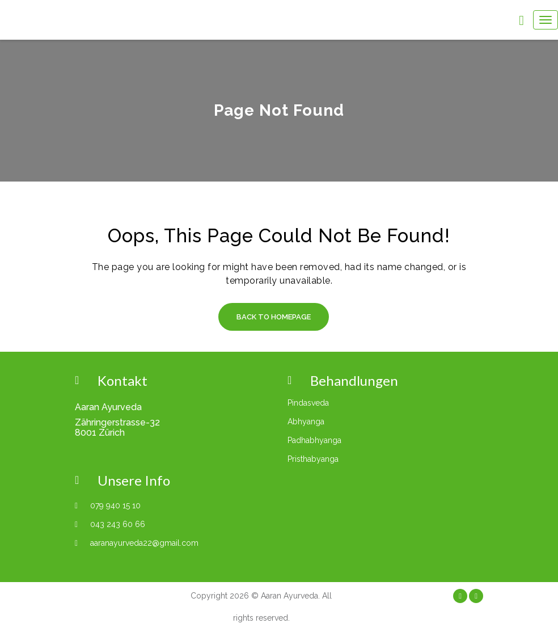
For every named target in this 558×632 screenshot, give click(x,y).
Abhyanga (306, 421)
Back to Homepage (273, 317)
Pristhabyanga (313, 459)
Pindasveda (308, 402)
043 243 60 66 (117, 524)
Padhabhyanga (314, 440)
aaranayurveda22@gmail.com (144, 542)
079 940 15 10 (115, 505)
